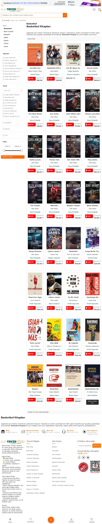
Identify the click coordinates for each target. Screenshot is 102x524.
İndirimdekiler (56, 458)
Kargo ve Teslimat (33, 489)
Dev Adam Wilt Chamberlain (73, 160)
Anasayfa (5, 20)
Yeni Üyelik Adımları (59, 481)
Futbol (6, 43)
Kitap (12, 20)
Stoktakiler (7, 123)
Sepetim (55, 466)
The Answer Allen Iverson (35, 206)
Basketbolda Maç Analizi (92, 389)
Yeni (5, 135)
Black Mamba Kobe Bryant (92, 206)
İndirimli (6, 129)
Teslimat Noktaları (33, 458)
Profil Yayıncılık (35, 304)
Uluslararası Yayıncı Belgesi (36, 493)
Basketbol (8, 28)
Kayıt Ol (96, 445)
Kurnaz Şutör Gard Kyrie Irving (92, 68)
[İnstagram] (90, 458)
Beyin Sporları (8, 31)
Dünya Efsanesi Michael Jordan (35, 251)
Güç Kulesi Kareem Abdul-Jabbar (54, 114)
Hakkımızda (56, 474)
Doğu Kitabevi (35, 395)
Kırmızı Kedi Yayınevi (92, 258)
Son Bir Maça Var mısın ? (73, 68)
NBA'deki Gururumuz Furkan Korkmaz (54, 206)
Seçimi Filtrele (12, 157)
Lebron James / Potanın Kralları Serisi (54, 251)
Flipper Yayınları (54, 258)
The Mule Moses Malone (35, 114)
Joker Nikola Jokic (73, 114)
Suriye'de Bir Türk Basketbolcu (92, 251)
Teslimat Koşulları (33, 454)
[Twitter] (85, 458)
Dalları (6, 37)
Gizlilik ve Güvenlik (33, 478)
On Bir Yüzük (73, 297)
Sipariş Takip (56, 470)
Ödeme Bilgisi (31, 481)
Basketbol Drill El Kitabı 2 (54, 68)
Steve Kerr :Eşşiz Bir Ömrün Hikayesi (35, 297)
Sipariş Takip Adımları (59, 478)
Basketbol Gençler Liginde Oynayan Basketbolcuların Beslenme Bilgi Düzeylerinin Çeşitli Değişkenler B (73, 251)
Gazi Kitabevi (73, 258)
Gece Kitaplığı (92, 74)
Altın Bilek (54, 343)
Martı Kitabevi (54, 304)
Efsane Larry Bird (92, 114)
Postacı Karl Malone (54, 160)
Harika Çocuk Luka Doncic (35, 160)
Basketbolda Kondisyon (73, 389)
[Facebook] (80, 458)
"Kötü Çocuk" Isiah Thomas (35, 343)
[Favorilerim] (94, 10)
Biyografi (7, 34)
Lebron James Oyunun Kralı (54, 297)
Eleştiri (6, 40)
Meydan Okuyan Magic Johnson (73, 206)
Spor (16, 20)
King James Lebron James (92, 160)
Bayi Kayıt (30, 451)
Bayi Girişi (30, 447)
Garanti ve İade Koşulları (35, 474)
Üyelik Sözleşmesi (33, 466)
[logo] (12, 10)
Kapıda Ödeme (32, 485)
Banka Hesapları (32, 462)
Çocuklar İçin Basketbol (35, 68)
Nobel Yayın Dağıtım (35, 74)
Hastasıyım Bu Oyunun (92, 297)
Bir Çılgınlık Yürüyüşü (73, 343)
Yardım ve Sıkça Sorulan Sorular (63, 485)
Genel (6, 46)
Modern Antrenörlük (35, 389)
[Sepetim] (99, 10)
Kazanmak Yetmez (92, 343)
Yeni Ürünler (56, 454)
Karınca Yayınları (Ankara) (73, 74)
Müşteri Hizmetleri (58, 462)
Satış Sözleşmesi (32, 470)
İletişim (54, 447)
